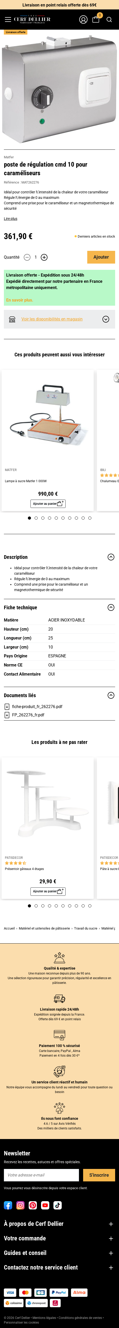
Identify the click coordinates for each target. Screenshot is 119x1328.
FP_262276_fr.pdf (24, 715)
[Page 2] (36, 518)
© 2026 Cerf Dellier (17, 1318)
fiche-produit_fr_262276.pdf (33, 707)
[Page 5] (56, 518)
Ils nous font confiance (59, 1118)
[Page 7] (69, 518)
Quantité (11, 257)
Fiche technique (59, 607)
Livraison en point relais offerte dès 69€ (59, 5)
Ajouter (101, 257)
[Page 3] (42, 518)
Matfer (9, 157)
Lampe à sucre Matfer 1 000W (26, 481)
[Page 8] (76, 518)
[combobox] (109, 19)
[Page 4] (49, 518)
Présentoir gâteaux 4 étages (24, 869)
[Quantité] (35, 257)
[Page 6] (63, 518)
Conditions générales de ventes (80, 1318)
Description (59, 557)
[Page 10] (89, 518)
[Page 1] (29, 518)
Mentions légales (44, 1318)
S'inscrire (99, 1175)
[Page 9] (83, 518)
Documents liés (59, 695)
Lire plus (10, 219)
